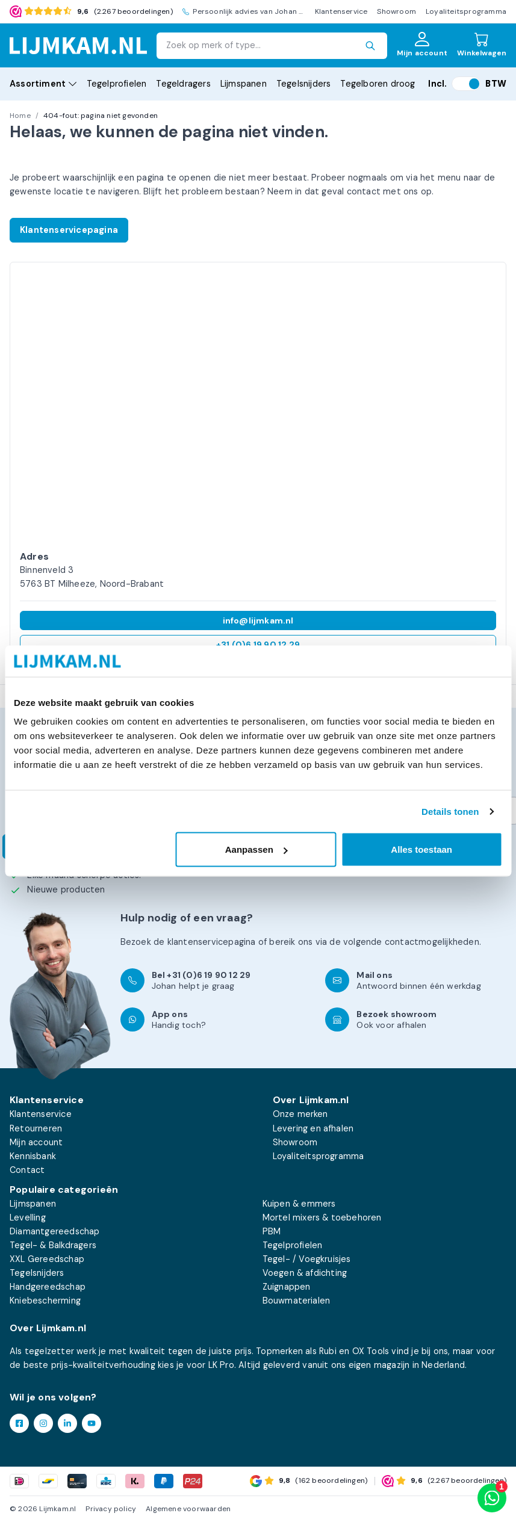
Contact (27, 1170)
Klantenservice (341, 11)
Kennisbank (33, 1156)
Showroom (396, 11)
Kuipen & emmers (299, 1203)
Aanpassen (256, 849)
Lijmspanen (243, 83)
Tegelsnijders (303, 83)
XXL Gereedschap (47, 1259)
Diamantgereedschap (55, 1231)
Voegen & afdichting (305, 1272)
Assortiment (43, 83)
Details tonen (450, 811)
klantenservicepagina (211, 941)
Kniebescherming (45, 1300)
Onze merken (300, 1114)
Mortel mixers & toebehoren (322, 1217)
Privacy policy (110, 1509)
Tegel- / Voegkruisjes (307, 1259)
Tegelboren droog (377, 83)
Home (20, 115)
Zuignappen (287, 1286)
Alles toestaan (421, 849)
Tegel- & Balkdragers (53, 1245)
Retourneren (36, 1128)
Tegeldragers (183, 83)
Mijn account (36, 1142)
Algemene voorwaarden (188, 1509)
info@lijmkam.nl (258, 620)
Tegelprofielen (117, 83)
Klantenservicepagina (69, 229)
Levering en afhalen (313, 1128)
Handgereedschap (47, 1286)
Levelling (28, 1217)
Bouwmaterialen (297, 1300)
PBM (272, 1231)
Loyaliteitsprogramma (466, 11)
